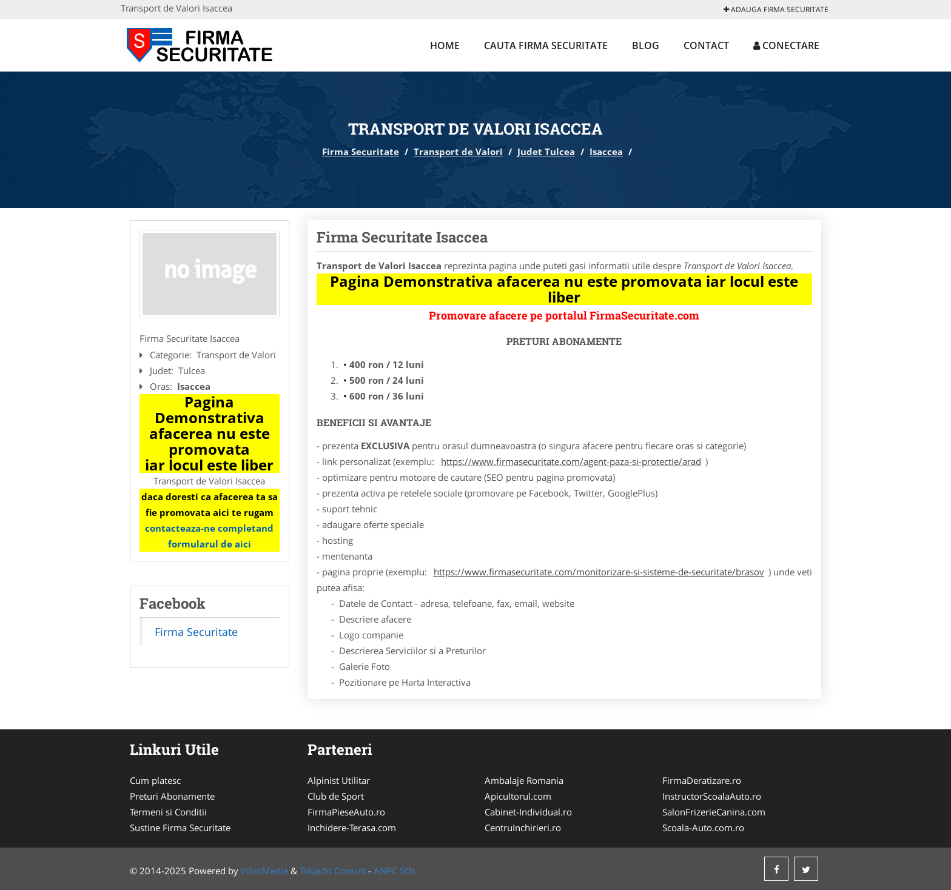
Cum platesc (155, 780)
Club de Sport (335, 796)
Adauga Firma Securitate (776, 9)
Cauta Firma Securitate (546, 45)
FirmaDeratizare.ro (701, 780)
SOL (408, 871)
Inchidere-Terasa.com (351, 827)
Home (445, 45)
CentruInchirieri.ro (523, 827)
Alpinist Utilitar (338, 780)
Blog (645, 45)
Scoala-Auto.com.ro (703, 827)
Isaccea (606, 152)
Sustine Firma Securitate (180, 827)
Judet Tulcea (546, 152)
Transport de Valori (458, 152)
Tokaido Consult (333, 871)
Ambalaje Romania (524, 780)
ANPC (385, 871)
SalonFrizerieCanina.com (713, 812)
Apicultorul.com (518, 796)
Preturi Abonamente (172, 796)
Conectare (786, 45)
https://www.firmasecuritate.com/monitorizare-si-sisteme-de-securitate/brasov (599, 572)
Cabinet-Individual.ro (528, 812)
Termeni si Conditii (168, 812)
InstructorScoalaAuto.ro (711, 796)
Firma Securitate (360, 152)
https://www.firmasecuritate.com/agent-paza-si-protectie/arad (571, 461)
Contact (706, 45)
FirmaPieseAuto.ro (346, 812)
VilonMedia (264, 871)
